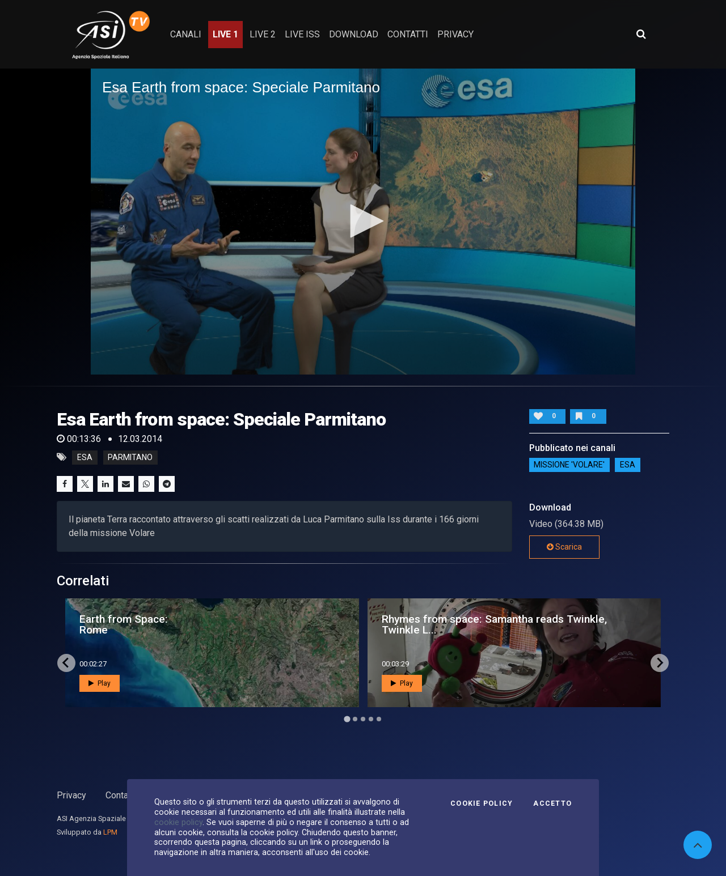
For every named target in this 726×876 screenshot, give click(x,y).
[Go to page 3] (363, 719)
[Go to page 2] (355, 719)
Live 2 (263, 34)
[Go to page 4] (371, 719)
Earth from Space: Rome (123, 624)
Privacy (71, 795)
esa (84, 457)
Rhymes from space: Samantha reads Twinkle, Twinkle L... (494, 624)
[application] (363, 222)
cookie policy (178, 822)
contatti (407, 34)
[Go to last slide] (66, 663)
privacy (455, 34)
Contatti (120, 795)
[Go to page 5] (379, 719)
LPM (110, 832)
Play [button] (99, 683)
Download (353, 34)
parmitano (130, 457)
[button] (363, 221)
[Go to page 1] (347, 719)
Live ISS (302, 34)
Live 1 (225, 34)
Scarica (564, 546)
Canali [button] (185, 34)
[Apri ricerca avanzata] (641, 34)
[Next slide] (660, 663)
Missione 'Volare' (569, 465)
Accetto (552, 803)
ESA (627, 465)
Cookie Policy (481, 803)
